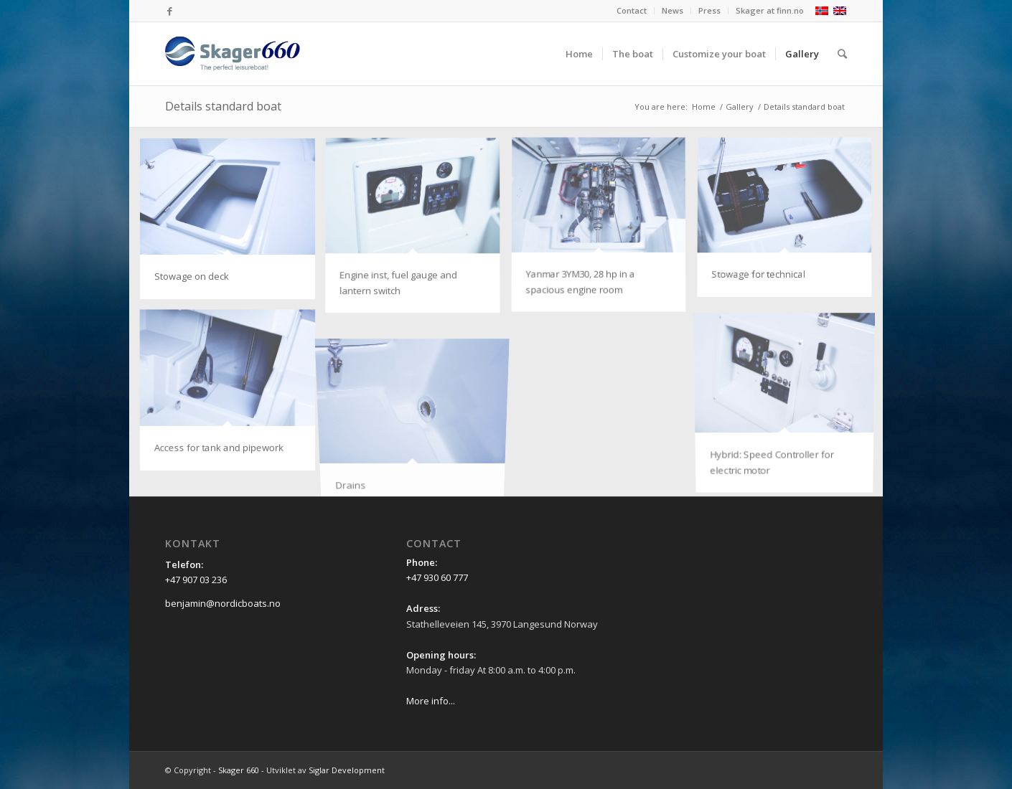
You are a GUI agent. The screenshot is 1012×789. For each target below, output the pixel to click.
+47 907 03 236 (196, 579)
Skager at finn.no (770, 10)
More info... (430, 700)
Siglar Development (347, 770)
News (672, 10)
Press (709, 10)
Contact (632, 10)
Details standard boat (223, 106)
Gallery (740, 106)
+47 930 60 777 (437, 577)
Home (704, 106)
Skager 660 (238, 770)
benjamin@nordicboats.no (223, 603)
